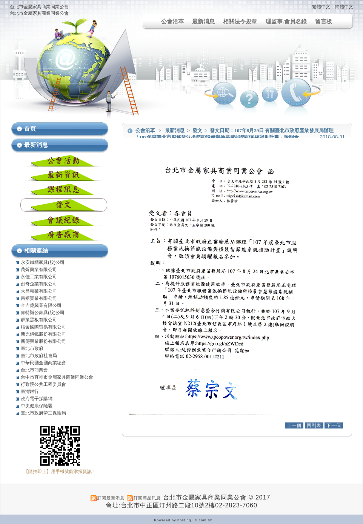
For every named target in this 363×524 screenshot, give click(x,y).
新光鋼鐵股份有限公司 (43, 334)
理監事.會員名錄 (286, 21)
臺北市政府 (32, 348)
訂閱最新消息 (111, 498)
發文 (197, 130)
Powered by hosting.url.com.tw (183, 520)
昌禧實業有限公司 (39, 298)
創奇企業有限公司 (39, 284)
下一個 (333, 425)
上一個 (294, 425)
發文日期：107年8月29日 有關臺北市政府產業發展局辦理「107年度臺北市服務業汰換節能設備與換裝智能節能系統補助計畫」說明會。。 (234, 134)
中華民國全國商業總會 (43, 362)
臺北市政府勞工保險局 (43, 413)
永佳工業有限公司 (39, 276)
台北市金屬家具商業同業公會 (39, 6)
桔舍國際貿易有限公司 (43, 327)
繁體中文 (321, 6)
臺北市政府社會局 (39, 355)
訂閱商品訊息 (147, 498)
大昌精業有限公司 (39, 291)
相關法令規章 (240, 21)
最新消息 (203, 21)
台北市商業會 (34, 370)
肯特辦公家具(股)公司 (43, 312)
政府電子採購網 (36, 398)
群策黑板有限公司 (39, 319)
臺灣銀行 (30, 391)
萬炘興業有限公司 (39, 269)
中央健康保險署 (36, 405)
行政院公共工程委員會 (43, 384)
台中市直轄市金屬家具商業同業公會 (57, 377)
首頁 (30, 128)
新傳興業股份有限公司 (43, 341)
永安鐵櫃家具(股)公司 (43, 262)
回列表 (314, 425)
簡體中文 (344, 6)
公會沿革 (172, 21)
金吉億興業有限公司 (41, 305)
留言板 (323, 21)
